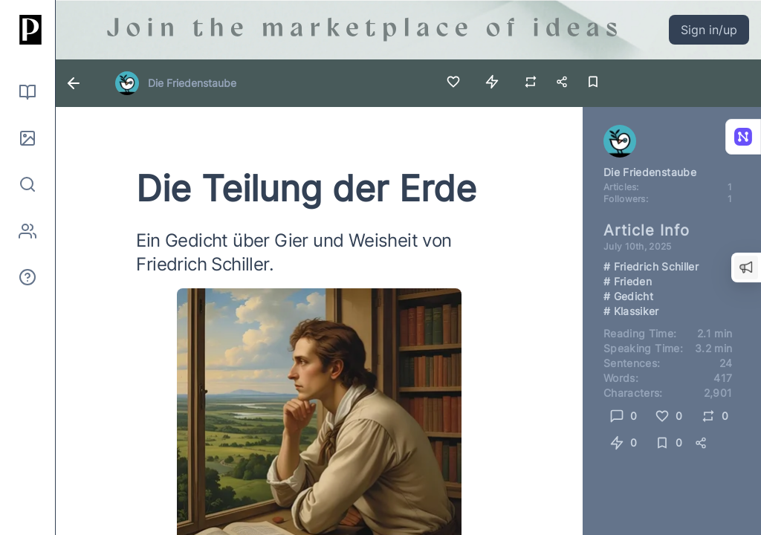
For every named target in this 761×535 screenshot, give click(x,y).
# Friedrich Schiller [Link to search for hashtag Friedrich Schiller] (651, 266)
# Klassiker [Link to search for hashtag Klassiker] (631, 311)
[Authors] (27, 231)
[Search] (27, 184)
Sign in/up (709, 29)
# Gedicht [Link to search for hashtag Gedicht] (628, 296)
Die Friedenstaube (192, 83)
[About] (27, 277)
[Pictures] (27, 138)
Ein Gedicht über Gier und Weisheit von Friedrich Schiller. (293, 252)
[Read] (27, 92)
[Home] (27, 30)
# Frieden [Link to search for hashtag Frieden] (627, 281)
